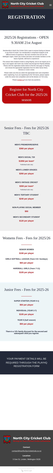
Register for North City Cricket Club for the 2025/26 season (26, 94)
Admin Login (26, 470)
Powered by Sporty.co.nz (26, 468)
